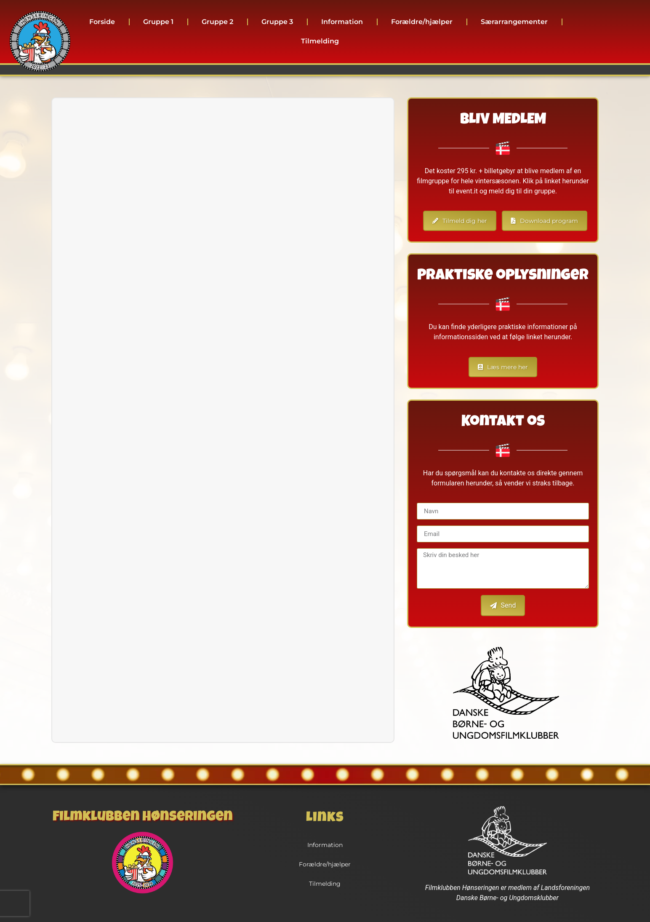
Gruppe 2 (217, 22)
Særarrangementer (514, 22)
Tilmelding (320, 41)
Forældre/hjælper (422, 22)
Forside (102, 22)
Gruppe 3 (277, 22)
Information (342, 22)
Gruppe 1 (158, 22)
